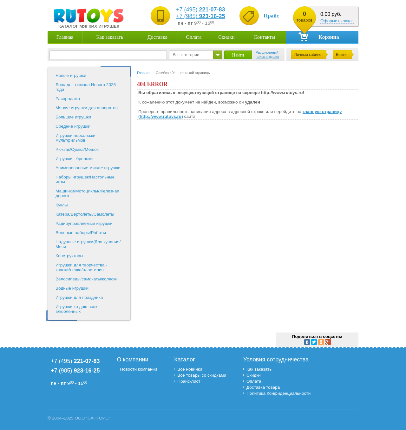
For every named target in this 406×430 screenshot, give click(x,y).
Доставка (157, 37)
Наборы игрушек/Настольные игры (85, 179)
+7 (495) (200, 9)
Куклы (62, 205)
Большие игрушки (73, 117)
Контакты (264, 37)
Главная (65, 37)
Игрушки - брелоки (74, 158)
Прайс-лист (188, 381)
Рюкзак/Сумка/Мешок (77, 149)
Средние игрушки (73, 126)
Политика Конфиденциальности (279, 393)
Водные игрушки (72, 288)
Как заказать (109, 37)
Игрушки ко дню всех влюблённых (76, 309)
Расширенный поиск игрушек (267, 54)
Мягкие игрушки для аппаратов (87, 107)
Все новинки (189, 369)
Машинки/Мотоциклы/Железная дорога (87, 193)
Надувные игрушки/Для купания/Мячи (88, 244)
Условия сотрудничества (276, 359)
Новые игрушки (71, 75)
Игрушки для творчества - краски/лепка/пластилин (81, 267)
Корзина (318, 36)
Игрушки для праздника (79, 297)
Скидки (226, 37)
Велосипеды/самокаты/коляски (87, 279)
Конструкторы (69, 255)
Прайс (271, 16)
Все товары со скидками (201, 375)
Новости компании (138, 369)
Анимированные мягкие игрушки (88, 167)
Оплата (193, 37)
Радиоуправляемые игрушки (84, 223)
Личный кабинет (308, 54)
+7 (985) (200, 16)
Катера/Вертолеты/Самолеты (85, 214)
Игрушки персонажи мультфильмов (75, 138)
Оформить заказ (337, 20)
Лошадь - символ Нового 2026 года (86, 87)
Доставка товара (263, 387)
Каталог (184, 359)
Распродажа (68, 98)
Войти (341, 54)
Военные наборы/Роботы (81, 232)
